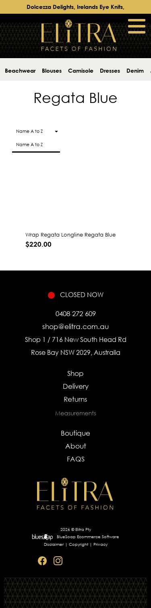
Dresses (110, 70)
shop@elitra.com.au (75, 326)
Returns (75, 401)
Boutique (75, 433)
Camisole (80, 70)
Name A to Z (29, 144)
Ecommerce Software (98, 537)
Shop (75, 373)
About (75, 446)
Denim (135, 70)
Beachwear (20, 70)
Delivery (75, 387)
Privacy (100, 544)
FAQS (75, 461)
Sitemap (105, 561)
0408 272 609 (76, 313)
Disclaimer (54, 544)
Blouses (52, 70)
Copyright (78, 544)
